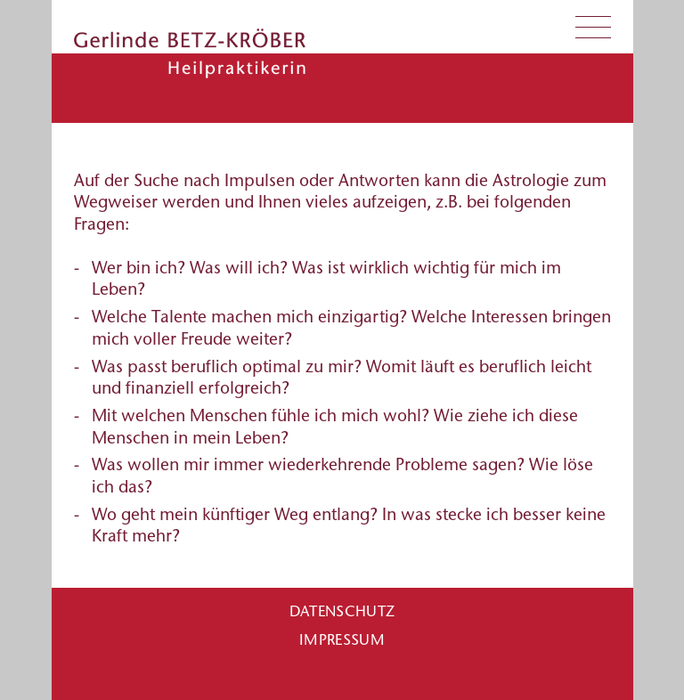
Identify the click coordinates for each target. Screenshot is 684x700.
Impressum (342, 639)
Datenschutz (342, 611)
